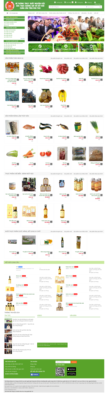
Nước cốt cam (79, 194)
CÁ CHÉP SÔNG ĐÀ (11, 136)
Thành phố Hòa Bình (10, 30)
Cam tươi (30, 105)
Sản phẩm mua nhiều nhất (81, 58)
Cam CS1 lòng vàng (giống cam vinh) (28, 79)
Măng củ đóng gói (95, 163)
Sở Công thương (9, 24)
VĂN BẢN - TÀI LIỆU (86, 13)
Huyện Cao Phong (9, 32)
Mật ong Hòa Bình (78, 136)
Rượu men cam (46, 220)
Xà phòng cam (19, 285)
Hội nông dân (8, 47)
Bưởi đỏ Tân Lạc (95, 78)
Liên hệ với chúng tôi (11, 371)
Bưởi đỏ (81, 78)
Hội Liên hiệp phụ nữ (9, 48)
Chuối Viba (63, 105)
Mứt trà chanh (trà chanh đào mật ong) (44, 194)
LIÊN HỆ (96, 13)
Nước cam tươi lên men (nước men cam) (95, 195)
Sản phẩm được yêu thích (96, 58)
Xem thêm (23, 38)
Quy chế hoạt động (10, 366)
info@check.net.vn (12, 389)
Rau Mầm (80, 163)
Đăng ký (32, 366)
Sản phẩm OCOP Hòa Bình (13, 53)
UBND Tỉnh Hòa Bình (12, 17)
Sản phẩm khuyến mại (56, 58)
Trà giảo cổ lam (79, 251)
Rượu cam (63, 220)
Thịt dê (64, 163)
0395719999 (25, 388)
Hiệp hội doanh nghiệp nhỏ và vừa (13, 43)
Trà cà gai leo (12, 251)
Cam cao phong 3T (45, 105)
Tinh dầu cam (12, 220)
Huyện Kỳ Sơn (8, 37)
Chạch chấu (47, 136)
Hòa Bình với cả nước (12, 50)
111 (17, 267)
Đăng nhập (33, 364)
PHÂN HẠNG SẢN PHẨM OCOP (57, 13)
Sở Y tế (6, 25)
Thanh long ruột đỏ (45, 78)
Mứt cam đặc (62, 194)
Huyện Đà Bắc (8, 33)
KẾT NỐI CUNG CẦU (41, 13)
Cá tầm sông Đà (62, 136)
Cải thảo (14, 163)
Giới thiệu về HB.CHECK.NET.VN (14, 364)
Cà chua (48, 163)
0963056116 (31, 388)
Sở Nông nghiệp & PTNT (10, 22)
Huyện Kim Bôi (8, 35)
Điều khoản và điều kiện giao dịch (14, 369)
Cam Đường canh (11, 105)
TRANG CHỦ (31, 13)
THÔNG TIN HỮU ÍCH (74, 13)
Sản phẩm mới (68, 58)
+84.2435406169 (14, 388)
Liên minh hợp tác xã (10, 45)
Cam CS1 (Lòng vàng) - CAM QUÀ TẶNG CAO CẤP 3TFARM (10, 80)
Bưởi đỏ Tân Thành (61, 78)
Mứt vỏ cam (30, 220)
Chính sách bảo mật (35, 369)
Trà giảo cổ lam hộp (28, 251)
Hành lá (98, 136)
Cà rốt (31, 163)
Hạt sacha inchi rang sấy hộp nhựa (10, 194)
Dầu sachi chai (62, 251)
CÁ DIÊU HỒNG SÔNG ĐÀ (29, 137)
